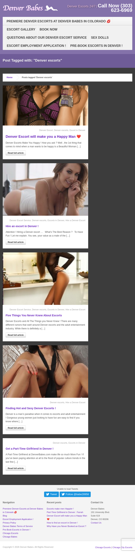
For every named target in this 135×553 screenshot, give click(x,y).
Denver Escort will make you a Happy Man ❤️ (43, 137)
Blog (5, 516)
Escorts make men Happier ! (60, 509)
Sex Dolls (100, 37)
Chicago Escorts (10, 533)
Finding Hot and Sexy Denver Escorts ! (31, 408)
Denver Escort (46, 130)
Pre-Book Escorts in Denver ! (96, 45)
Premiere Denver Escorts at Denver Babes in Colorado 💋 (59, 21)
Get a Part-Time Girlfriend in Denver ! (29, 448)
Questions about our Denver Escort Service (47, 37)
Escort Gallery (21, 29)
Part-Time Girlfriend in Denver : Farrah (65, 512)
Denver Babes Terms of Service (18, 526)
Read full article (16, 153)
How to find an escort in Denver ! (62, 523)
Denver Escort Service (20, 220)
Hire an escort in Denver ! (22, 226)
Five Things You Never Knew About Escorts (34, 315)
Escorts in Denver (56, 220)
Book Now (48, 29)
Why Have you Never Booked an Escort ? (66, 526)
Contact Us (96, 523)
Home (10, 77)
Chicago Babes (10, 537)
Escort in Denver (77, 130)
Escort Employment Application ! (36, 45)
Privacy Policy (9, 523)
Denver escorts (61, 130)
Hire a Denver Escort (75, 220)
